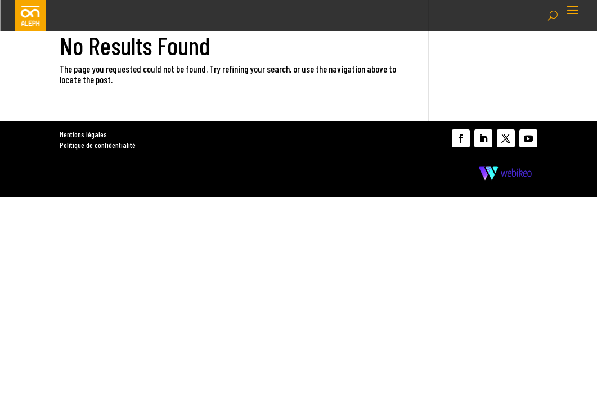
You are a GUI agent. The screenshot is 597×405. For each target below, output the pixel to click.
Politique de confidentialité (98, 145)
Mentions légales (83, 134)
